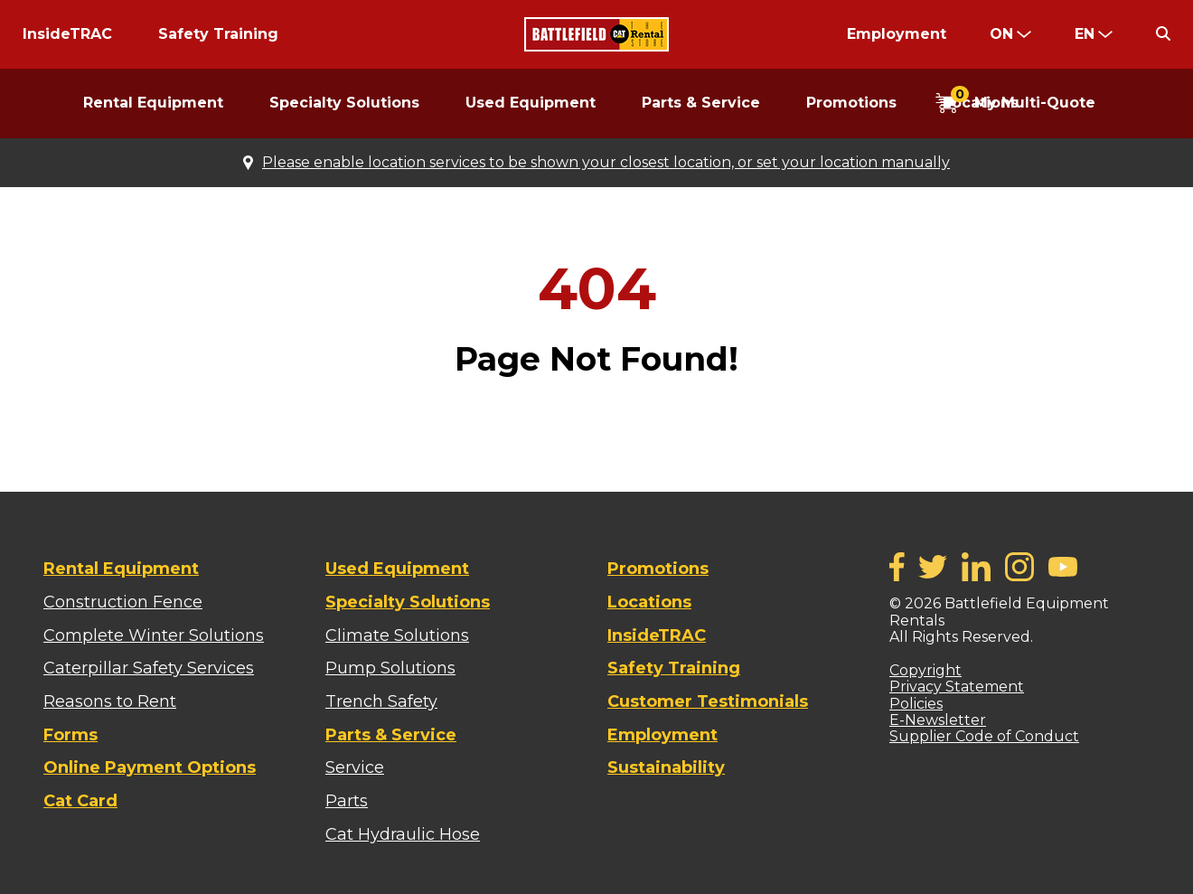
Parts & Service (701, 102)
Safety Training (218, 33)
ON (1001, 33)
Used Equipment (530, 102)
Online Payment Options (149, 767)
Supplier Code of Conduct (984, 736)
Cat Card (80, 801)
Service (354, 767)
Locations (649, 602)
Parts (346, 801)
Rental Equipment (153, 102)
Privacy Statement (956, 686)
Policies (916, 703)
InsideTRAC (67, 33)
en (1084, 33)
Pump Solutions (390, 668)
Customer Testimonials (707, 701)
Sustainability (666, 767)
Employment (896, 33)
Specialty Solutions (344, 102)
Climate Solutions (397, 635)
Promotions (851, 102)
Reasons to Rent (109, 701)
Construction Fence (122, 602)
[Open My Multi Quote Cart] (1015, 104)
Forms (70, 735)
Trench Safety (381, 701)
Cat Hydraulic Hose (402, 834)
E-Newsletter (937, 720)
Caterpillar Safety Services (148, 668)
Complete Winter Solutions (153, 635)
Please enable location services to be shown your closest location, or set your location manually (606, 163)
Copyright (925, 670)
